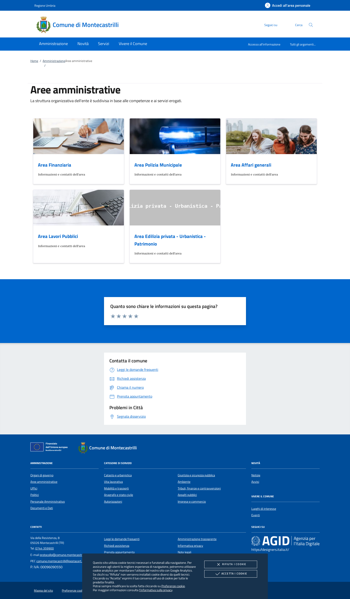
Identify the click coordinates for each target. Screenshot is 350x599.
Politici (34, 494)
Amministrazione (54, 60)
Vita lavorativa (113, 481)
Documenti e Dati (41, 508)
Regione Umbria (44, 5)
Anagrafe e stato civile (118, 494)
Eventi (255, 515)
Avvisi (255, 481)
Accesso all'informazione (264, 44)
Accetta (230, 573)
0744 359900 (44, 548)
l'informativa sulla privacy (155, 590)
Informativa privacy (190, 545)
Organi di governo (41, 475)
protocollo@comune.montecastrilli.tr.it (65, 554)
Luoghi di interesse (263, 508)
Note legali (184, 552)
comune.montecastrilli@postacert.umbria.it (65, 561)
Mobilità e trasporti (116, 488)
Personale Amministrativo (47, 501)
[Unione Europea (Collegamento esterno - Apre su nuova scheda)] (50, 448)
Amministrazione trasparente (197, 539)
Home (34, 60)
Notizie (255, 475)
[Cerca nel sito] (311, 25)
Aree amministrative (43, 481)
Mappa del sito (43, 590)
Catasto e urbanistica (118, 475)
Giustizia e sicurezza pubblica (196, 475)
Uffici (33, 488)
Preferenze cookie (173, 586)
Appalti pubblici (187, 494)
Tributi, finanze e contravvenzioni (199, 488)
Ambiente (184, 481)
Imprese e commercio (192, 501)
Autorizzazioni (113, 501)
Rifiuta (230, 564)
